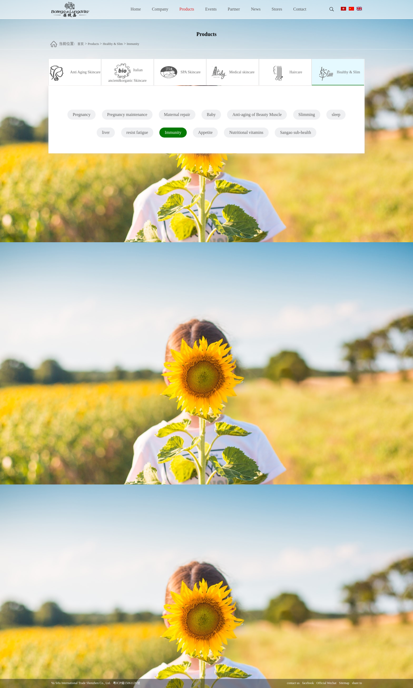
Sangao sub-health (295, 135)
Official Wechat (326, 683)
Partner (234, 9)
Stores (277, 9)
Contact (299, 9)
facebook (308, 683)
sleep (336, 117)
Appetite (205, 135)
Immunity (133, 41)
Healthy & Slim (113, 41)
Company (160, 9)
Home (136, 9)
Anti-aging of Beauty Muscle (257, 117)
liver (106, 135)
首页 (80, 41)
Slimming (306, 117)
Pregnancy (82, 117)
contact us (293, 683)
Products (186, 9)
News (255, 9)
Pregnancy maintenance (127, 117)
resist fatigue (137, 135)
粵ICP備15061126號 (126, 683)
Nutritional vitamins (246, 135)
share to (357, 683)
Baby (211, 117)
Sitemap (344, 683)
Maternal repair (177, 117)
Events (211, 9)
